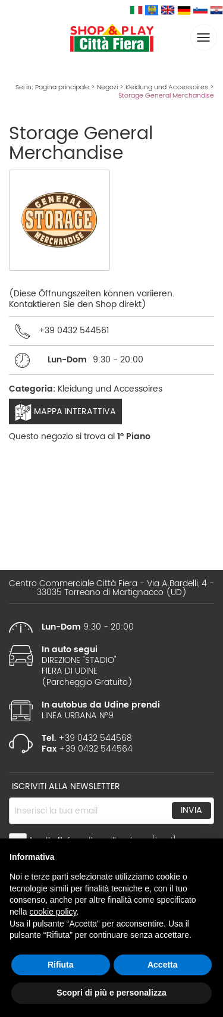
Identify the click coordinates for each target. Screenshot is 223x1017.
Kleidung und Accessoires (166, 87)
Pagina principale (62, 87)
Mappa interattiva (65, 412)
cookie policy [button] (52, 911)
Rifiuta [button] (61, 964)
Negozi (107, 87)
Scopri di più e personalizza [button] (111, 992)
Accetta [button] (162, 964)
